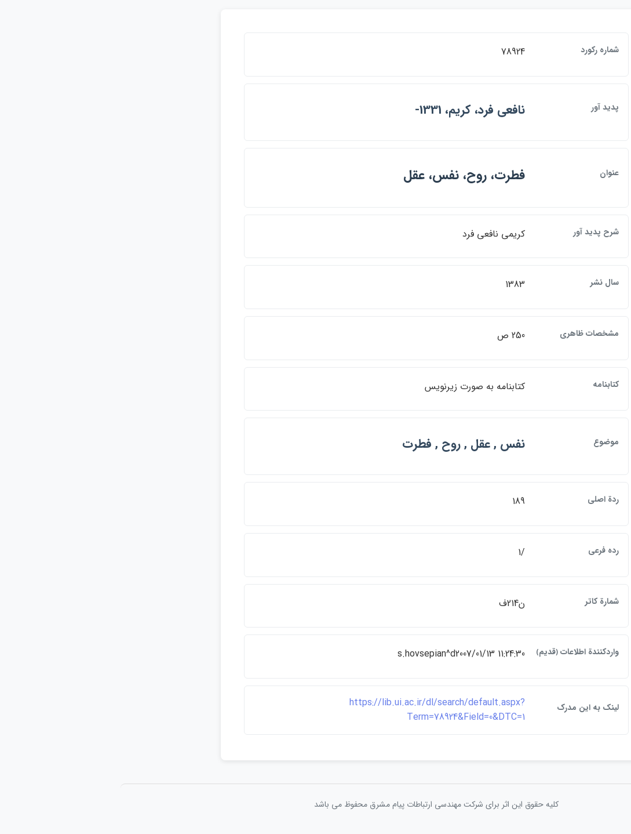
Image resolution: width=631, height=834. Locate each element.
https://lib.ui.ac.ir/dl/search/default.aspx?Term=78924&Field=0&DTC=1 (316, 710)
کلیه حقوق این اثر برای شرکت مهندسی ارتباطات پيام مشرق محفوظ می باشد (316, 804)
